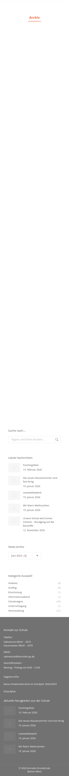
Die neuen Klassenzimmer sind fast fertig (40, 479)
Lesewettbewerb (32, 492)
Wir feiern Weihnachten (36, 505)
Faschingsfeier (31, 465)
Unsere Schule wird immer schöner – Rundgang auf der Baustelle (38, 522)
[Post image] (14, 467)
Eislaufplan (10, 691)
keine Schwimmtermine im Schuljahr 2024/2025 (30, 684)
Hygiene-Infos (11, 676)
